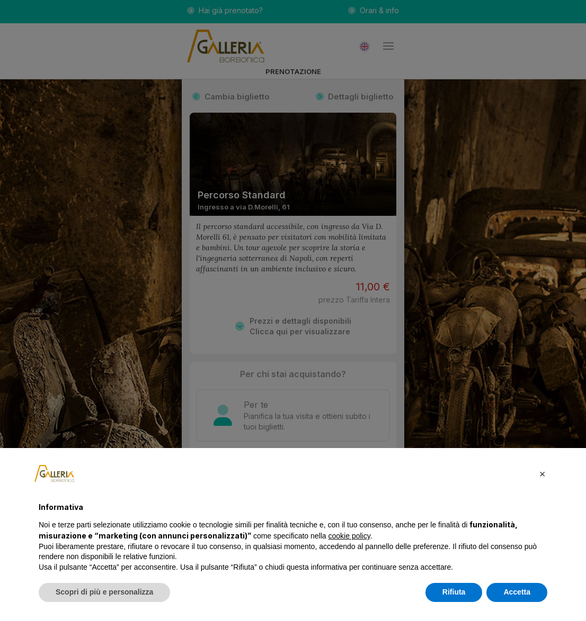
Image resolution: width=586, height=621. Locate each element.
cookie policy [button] (349, 536)
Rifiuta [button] (454, 592)
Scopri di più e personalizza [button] (104, 592)
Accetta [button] (516, 592)
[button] (542, 473)
